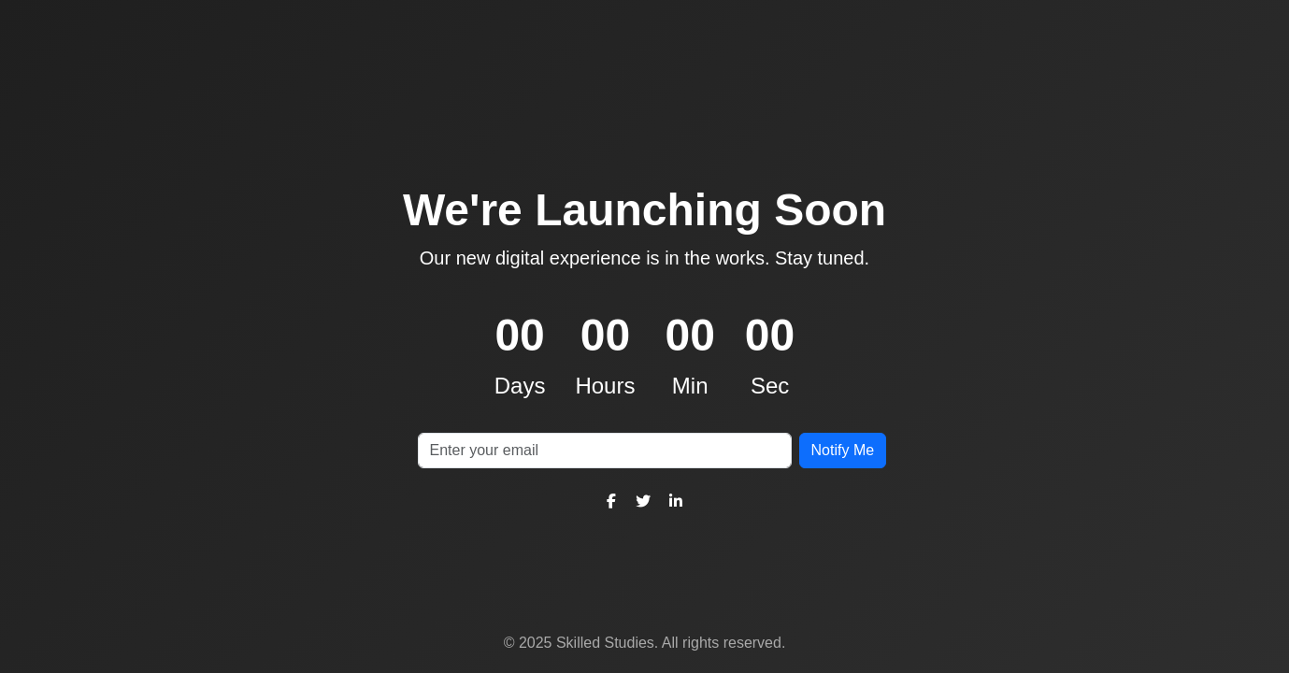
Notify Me (843, 450)
